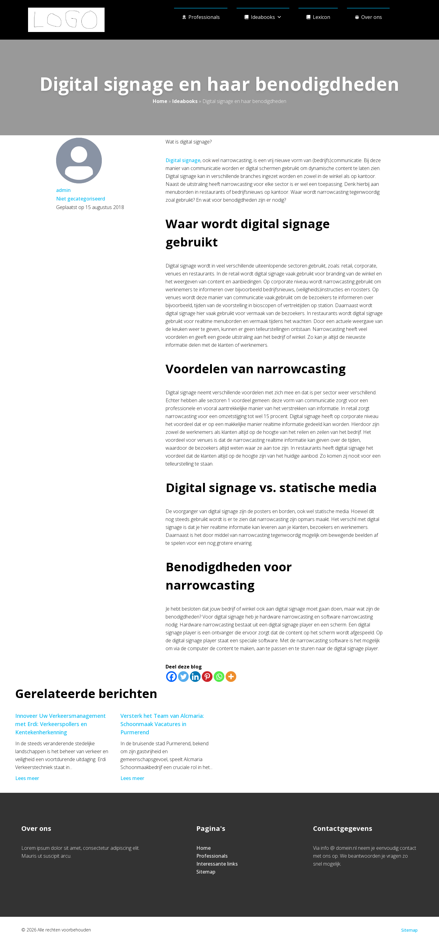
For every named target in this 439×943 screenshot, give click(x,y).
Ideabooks (266, 16)
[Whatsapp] (219, 676)
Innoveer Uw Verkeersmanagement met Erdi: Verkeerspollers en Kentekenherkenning (60, 724)
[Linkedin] (195, 676)
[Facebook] (171, 676)
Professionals (204, 17)
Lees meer (27, 778)
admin (63, 190)
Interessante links (217, 863)
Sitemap (205, 871)
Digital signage (183, 160)
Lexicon (321, 17)
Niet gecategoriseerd (80, 198)
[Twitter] (183, 676)
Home (160, 101)
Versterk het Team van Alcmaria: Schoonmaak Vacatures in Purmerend (162, 724)
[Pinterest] (207, 676)
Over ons (371, 17)
